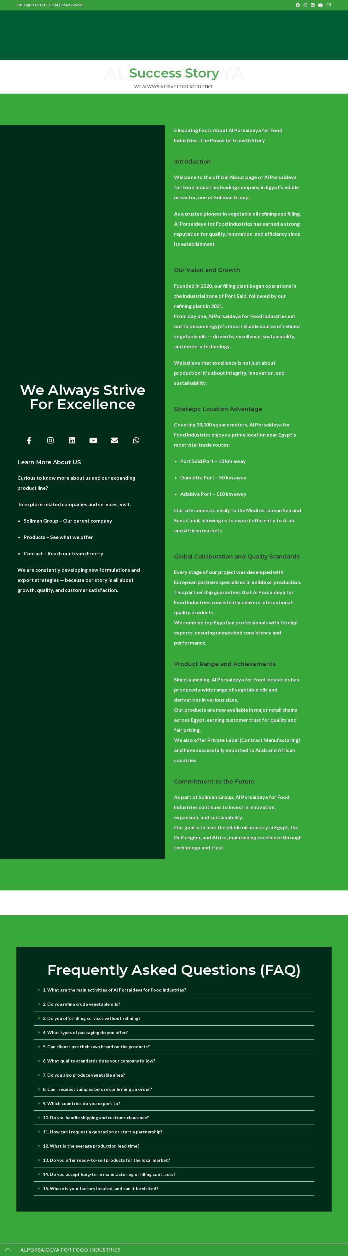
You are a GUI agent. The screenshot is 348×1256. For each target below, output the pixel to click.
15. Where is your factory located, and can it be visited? (100, 1188)
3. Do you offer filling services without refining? (91, 1018)
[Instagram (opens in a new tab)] (305, 5)
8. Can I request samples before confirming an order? (97, 1089)
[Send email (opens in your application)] (328, 5)
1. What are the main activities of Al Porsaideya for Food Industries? (114, 990)
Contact (33, 553)
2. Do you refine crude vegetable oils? (81, 1004)
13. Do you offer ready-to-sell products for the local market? (106, 1160)
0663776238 (72, 5)
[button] (174, 990)
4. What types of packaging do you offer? (85, 1032)
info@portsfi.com (37, 5)
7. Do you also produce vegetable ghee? (84, 1075)
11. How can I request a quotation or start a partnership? (102, 1131)
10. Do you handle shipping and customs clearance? (96, 1117)
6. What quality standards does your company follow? (99, 1060)
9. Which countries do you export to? (81, 1103)
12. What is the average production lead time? (91, 1146)
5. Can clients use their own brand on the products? (96, 1046)
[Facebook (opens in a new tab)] (298, 5)
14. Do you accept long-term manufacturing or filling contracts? (109, 1174)
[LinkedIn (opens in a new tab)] (312, 5)
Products (34, 537)
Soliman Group (41, 521)
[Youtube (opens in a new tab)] (320, 5)
